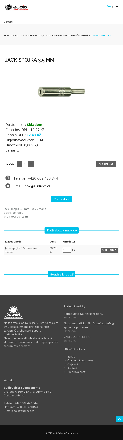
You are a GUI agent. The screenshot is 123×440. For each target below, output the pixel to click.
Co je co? (72, 364)
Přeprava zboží (76, 372)
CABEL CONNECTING (77, 337)
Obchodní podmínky (80, 360)
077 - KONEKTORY (102, 35)
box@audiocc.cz (37, 186)
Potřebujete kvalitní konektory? (83, 314)
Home (6, 35)
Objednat (106, 164)
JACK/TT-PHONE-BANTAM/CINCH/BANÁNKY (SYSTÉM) (66, 35)
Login (8, 22)
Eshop (15, 35)
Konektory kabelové (30, 35)
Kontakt (72, 368)
